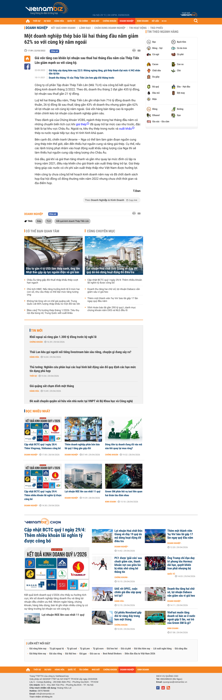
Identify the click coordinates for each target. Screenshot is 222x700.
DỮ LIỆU (155, 21)
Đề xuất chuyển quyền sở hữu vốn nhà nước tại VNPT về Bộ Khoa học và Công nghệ (81, 401)
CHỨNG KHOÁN (109, 21)
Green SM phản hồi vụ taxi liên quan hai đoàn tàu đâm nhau (123, 493)
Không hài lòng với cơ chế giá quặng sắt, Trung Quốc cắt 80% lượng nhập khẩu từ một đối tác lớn (53, 302)
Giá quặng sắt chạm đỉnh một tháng (52, 386)
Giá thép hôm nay (37, 653)
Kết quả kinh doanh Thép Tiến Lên (72, 221)
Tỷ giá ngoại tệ (57, 648)
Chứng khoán (36, 342)
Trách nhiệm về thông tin (40, 696)
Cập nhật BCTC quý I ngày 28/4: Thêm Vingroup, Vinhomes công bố (42, 446)
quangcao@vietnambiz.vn (175, 682)
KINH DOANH (142, 21)
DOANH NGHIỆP (126, 21)
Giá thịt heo (70, 653)
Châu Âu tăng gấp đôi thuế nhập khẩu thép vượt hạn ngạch (52, 281)
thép (39, 221)
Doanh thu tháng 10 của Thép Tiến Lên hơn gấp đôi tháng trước (81, 77)
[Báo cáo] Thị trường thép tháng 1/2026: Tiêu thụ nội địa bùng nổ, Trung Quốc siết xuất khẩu (53, 312)
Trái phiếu (156, 27)
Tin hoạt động (138, 27)
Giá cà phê (126, 648)
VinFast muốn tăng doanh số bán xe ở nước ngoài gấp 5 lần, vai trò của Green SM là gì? (181, 618)
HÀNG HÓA (59, 21)
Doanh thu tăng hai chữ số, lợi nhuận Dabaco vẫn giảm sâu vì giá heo (113, 290)
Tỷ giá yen (85, 648)
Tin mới (36, 330)
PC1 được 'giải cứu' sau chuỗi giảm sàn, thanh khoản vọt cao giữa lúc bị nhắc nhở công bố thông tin (128, 565)
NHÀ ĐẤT (95, 21)
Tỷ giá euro (98, 648)
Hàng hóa (34, 357)
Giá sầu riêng (55, 653)
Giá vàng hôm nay (37, 648)
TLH (49, 221)
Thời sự (33, 376)
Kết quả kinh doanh (63, 27)
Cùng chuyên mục (101, 231)
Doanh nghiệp (37, 28)
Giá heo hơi (112, 648)
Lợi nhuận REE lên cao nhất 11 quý (82, 491)
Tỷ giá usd (72, 648)
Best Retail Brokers (112, 653)
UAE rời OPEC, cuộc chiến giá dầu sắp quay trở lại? (127, 592)
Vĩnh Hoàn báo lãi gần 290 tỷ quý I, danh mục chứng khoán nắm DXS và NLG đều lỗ (111, 309)
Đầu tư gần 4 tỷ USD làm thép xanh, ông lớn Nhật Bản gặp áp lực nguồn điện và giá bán (53, 270)
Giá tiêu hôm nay (142, 648)
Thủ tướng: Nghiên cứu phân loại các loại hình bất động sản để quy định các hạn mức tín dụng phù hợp (83, 369)
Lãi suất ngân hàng (162, 648)
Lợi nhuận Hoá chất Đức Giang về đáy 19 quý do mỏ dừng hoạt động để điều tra (112, 270)
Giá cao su (95, 653)
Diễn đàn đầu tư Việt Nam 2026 (140, 653)
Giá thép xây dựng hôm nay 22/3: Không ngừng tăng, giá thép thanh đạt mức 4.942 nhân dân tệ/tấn (94, 72)
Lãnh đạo (85, 27)
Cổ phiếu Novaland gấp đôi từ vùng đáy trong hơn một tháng (128, 616)
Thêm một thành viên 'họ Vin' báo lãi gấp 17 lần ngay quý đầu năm (112, 300)
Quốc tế (171, 574)
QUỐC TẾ (71, 21)
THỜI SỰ (36, 21)
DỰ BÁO (47, 21)
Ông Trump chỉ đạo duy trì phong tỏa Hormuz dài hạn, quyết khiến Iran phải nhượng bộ (181, 563)
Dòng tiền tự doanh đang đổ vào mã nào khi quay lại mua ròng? (123, 446)
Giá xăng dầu (181, 648)
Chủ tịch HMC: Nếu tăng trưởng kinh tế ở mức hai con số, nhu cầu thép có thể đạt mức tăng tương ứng (53, 292)
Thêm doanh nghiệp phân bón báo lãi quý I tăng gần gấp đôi (82, 446)
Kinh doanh (110, 501)
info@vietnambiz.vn (45, 694)
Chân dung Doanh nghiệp (109, 27)
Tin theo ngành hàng (162, 32)
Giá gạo (83, 653)
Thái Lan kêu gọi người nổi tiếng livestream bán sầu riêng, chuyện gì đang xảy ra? (80, 352)
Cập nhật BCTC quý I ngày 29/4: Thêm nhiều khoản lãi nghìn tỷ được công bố (114, 281)
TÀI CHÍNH (83, 21)
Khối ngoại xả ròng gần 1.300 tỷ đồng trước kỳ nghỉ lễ (63, 337)
